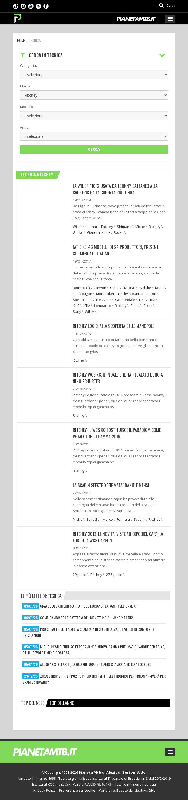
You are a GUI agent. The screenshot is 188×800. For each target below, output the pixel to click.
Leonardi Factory (99, 226)
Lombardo (102, 305)
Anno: (24, 127)
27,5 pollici (114, 574)
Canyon (100, 287)
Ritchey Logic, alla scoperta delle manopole (113, 326)
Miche (140, 226)
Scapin (139, 519)
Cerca (94, 149)
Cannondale (125, 299)
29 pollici (80, 574)
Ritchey (155, 226)
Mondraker (105, 293)
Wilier (77, 226)
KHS (76, 305)
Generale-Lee (98, 232)
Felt (142, 299)
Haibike (145, 287)
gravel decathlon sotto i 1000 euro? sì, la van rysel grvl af (88, 606)
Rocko (119, 232)
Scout (148, 305)
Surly (77, 311)
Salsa (135, 305)
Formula (123, 519)
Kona (159, 287)
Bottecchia (81, 287)
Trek (99, 299)
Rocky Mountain (131, 293)
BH (109, 299)
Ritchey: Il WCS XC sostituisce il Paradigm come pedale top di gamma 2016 (117, 433)
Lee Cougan (82, 293)
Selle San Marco (99, 519)
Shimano (124, 226)
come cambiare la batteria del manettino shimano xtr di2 (86, 617)
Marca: (25, 86)
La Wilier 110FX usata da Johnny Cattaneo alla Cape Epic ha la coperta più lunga (115, 189)
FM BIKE (129, 287)
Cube (114, 287)
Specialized (82, 299)
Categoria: (28, 65)
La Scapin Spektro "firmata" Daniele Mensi (111, 485)
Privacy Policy (44, 790)
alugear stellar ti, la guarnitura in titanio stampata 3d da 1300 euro (96, 664)
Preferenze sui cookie (77, 790)
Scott (152, 293)
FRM (152, 299)
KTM (86, 305)
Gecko (78, 232)
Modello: (27, 106)
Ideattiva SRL (144, 790)
